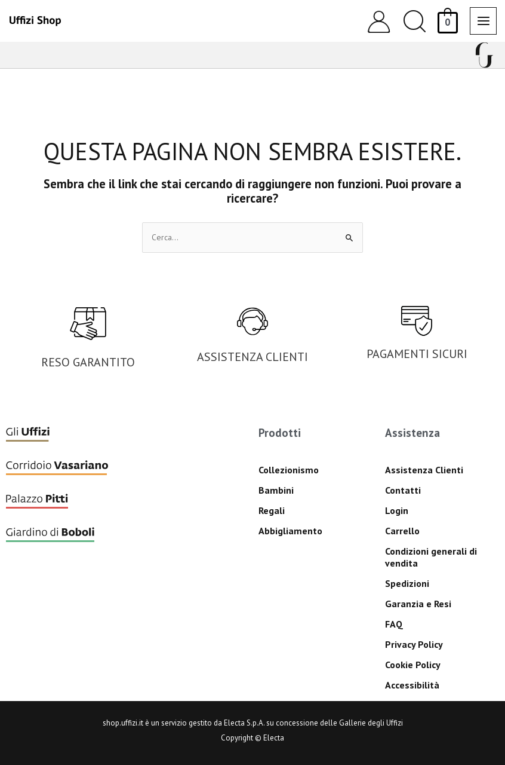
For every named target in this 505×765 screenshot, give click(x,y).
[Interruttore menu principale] (483, 20)
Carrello (402, 531)
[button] (415, 21)
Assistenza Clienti (424, 470)
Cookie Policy (413, 665)
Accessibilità (412, 685)
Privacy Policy (414, 644)
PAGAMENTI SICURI (417, 354)
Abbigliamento (290, 531)
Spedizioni (407, 583)
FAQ (394, 624)
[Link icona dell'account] (379, 21)
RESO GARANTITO (88, 362)
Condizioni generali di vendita (431, 557)
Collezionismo (288, 470)
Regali (271, 510)
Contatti (403, 490)
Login (396, 510)
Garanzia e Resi (418, 604)
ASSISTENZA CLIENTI (252, 357)
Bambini (276, 490)
